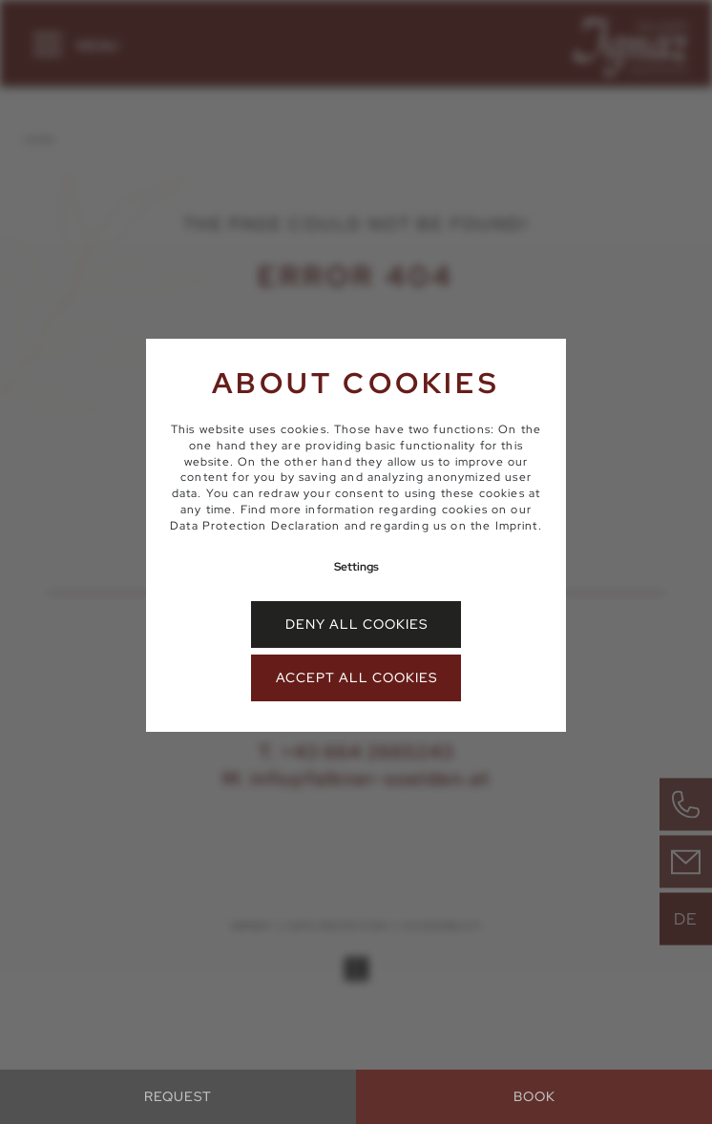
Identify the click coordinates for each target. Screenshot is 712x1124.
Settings (356, 566)
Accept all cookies (356, 677)
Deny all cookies (356, 624)
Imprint (516, 525)
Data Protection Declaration (255, 525)
